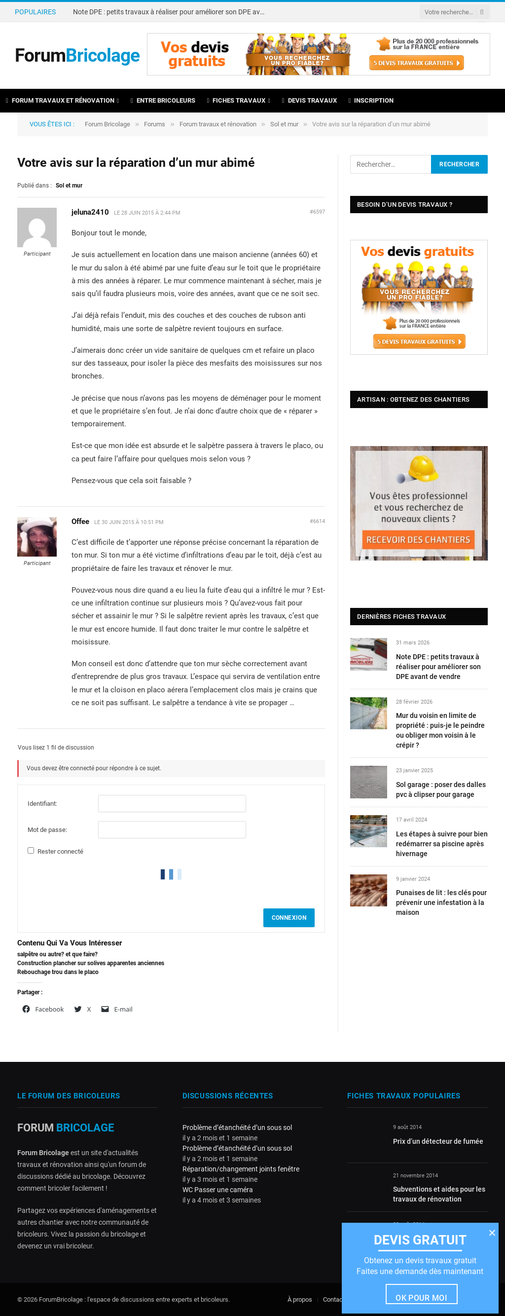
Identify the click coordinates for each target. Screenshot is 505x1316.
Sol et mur (284, 124)
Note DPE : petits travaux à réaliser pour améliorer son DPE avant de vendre (171, 12)
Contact (334, 1299)
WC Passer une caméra (217, 1190)
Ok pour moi (421, 1298)
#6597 (317, 212)
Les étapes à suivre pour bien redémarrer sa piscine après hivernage (442, 844)
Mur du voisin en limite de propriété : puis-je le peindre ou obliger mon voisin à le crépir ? (440, 730)
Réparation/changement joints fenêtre (240, 1169)
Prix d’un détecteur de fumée (438, 1141)
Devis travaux (309, 100)
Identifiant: (42, 803)
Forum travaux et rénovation (60, 100)
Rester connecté (60, 851)
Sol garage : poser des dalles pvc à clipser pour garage (441, 789)
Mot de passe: (47, 829)
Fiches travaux (236, 100)
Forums (154, 124)
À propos (300, 1299)
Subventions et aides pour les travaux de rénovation (439, 1194)
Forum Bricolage (107, 124)
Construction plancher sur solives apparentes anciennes (90, 963)
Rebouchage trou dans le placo (58, 972)
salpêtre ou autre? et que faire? (57, 954)
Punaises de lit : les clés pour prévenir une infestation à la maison (441, 902)
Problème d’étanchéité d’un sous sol (237, 1127)
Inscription (371, 100)
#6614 (317, 521)
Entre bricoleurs (163, 100)
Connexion (289, 917)
